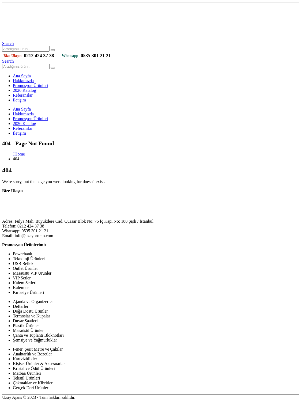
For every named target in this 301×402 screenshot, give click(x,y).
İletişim (19, 100)
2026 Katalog (24, 90)
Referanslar (23, 95)
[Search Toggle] (8, 43)
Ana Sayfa (22, 76)
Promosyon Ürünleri (30, 85)
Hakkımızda (23, 80)
